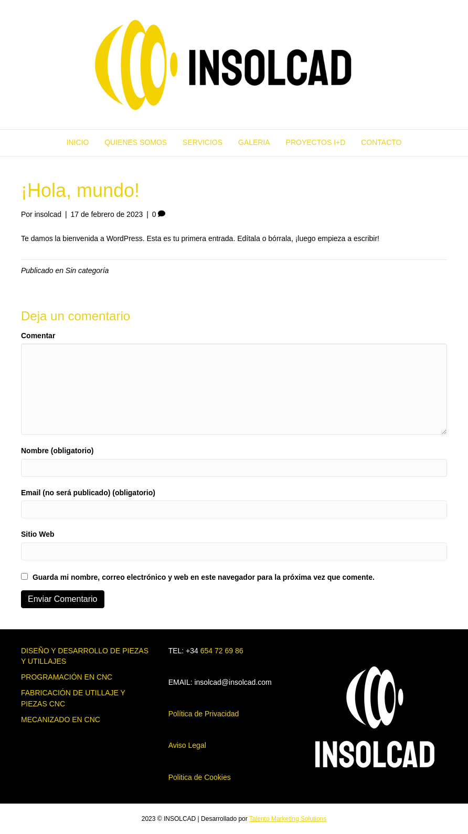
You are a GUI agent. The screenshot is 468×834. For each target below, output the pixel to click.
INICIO (78, 142)
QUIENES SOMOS (135, 142)
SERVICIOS (202, 142)
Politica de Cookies (199, 777)
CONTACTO (381, 142)
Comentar (38, 335)
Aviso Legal (187, 745)
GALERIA (254, 142)
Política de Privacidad (203, 714)
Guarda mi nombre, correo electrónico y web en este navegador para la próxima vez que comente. (204, 577)
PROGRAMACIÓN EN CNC (66, 677)
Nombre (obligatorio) (57, 450)
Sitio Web (38, 534)
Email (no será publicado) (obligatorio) (88, 492)
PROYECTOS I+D (316, 142)
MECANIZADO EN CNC (60, 719)
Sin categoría (87, 270)
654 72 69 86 (221, 651)
